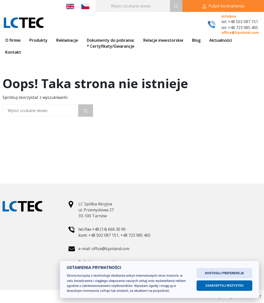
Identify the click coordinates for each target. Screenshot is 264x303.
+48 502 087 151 (103, 235)
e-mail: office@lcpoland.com (103, 248)
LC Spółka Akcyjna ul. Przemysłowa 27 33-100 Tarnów (96, 210)
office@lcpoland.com (240, 32)
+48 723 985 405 (135, 235)
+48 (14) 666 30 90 (109, 229)
